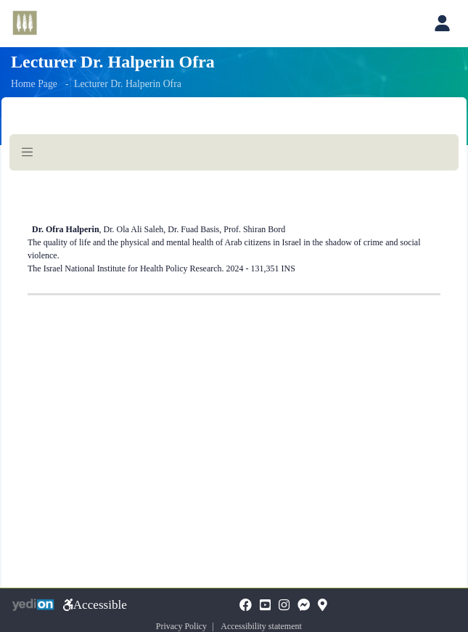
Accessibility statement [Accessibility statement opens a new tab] (261, 626)
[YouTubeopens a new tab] (265, 606)
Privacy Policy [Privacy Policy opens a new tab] (181, 626)
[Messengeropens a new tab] (304, 606)
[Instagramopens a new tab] (284, 606)
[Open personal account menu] (442, 23)
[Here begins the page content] (234, 235)
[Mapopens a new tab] (322, 606)
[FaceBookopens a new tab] (246, 606)
